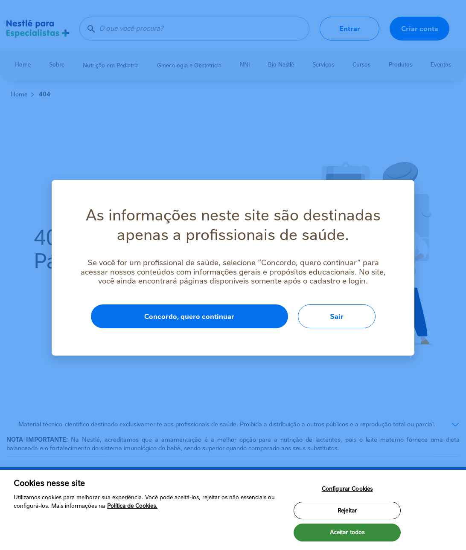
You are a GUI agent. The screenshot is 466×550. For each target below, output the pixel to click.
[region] (233, 510)
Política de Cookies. (132, 505)
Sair (337, 316)
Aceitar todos (347, 532)
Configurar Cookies (347, 488)
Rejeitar (347, 510)
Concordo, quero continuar (189, 316)
